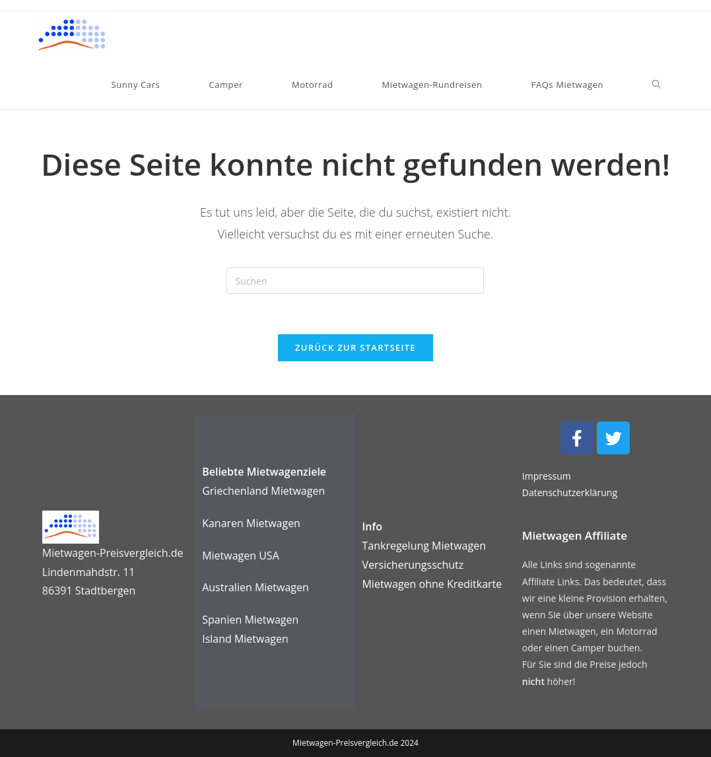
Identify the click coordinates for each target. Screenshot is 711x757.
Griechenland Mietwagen (263, 491)
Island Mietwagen (245, 638)
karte (432, 584)
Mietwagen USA (240, 555)
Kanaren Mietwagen (251, 523)
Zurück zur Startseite (355, 347)
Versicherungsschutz (412, 565)
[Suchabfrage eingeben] (355, 281)
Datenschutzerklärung (569, 492)
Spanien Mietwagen (250, 619)
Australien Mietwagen (255, 587)
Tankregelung (397, 545)
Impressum (546, 476)
